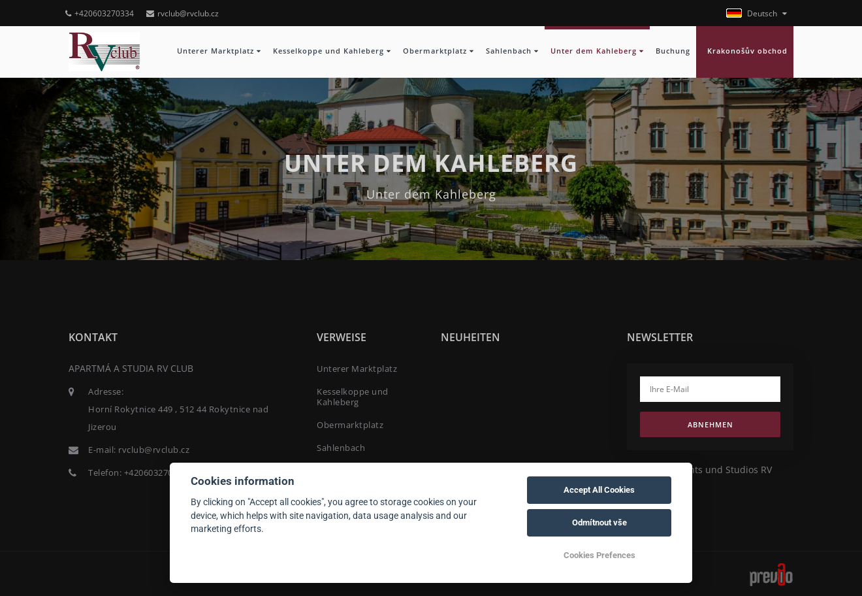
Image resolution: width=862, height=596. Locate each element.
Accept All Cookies (599, 490)
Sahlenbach (512, 51)
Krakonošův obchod (745, 51)
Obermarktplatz (438, 51)
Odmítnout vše (599, 522)
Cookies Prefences (599, 555)
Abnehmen (710, 424)
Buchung (673, 51)
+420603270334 (99, 13)
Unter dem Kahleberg (597, 51)
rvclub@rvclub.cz (182, 13)
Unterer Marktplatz (219, 51)
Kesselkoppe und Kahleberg (332, 51)
